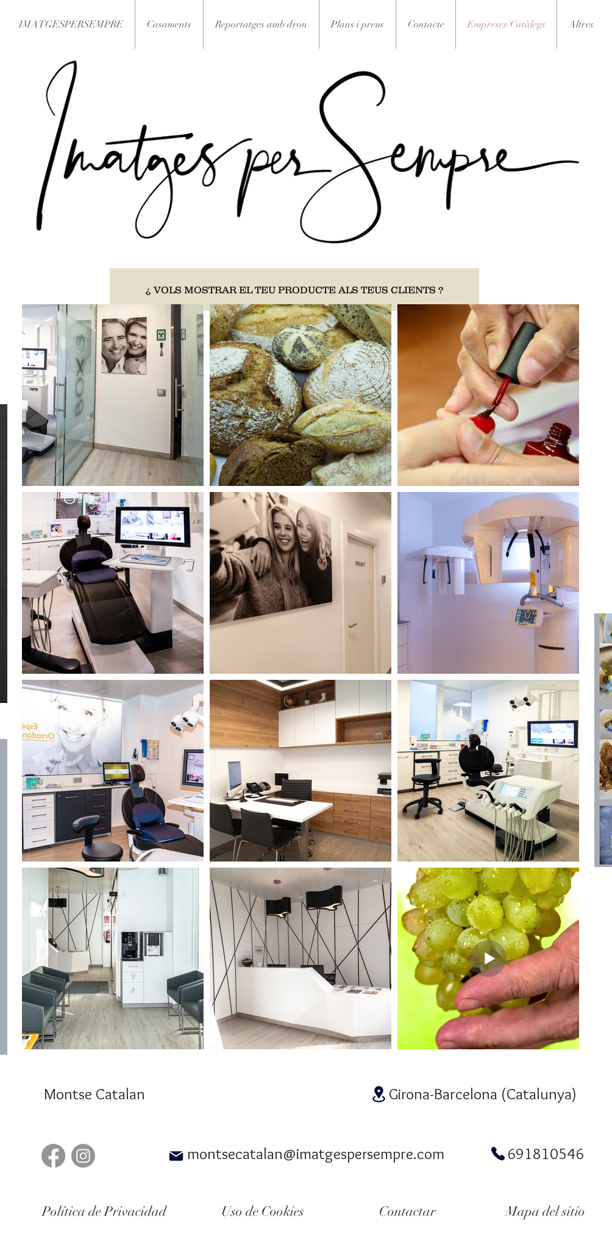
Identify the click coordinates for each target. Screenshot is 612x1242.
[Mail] (176, 1156)
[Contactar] (407, 1211)
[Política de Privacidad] (104, 1211)
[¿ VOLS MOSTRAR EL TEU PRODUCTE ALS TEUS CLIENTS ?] (294, 289)
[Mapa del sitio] (545, 1211)
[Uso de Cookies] (262, 1211)
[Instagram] (83, 1156)
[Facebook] (53, 1156)
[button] (581, 24)
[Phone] (498, 1154)
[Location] (378, 1094)
